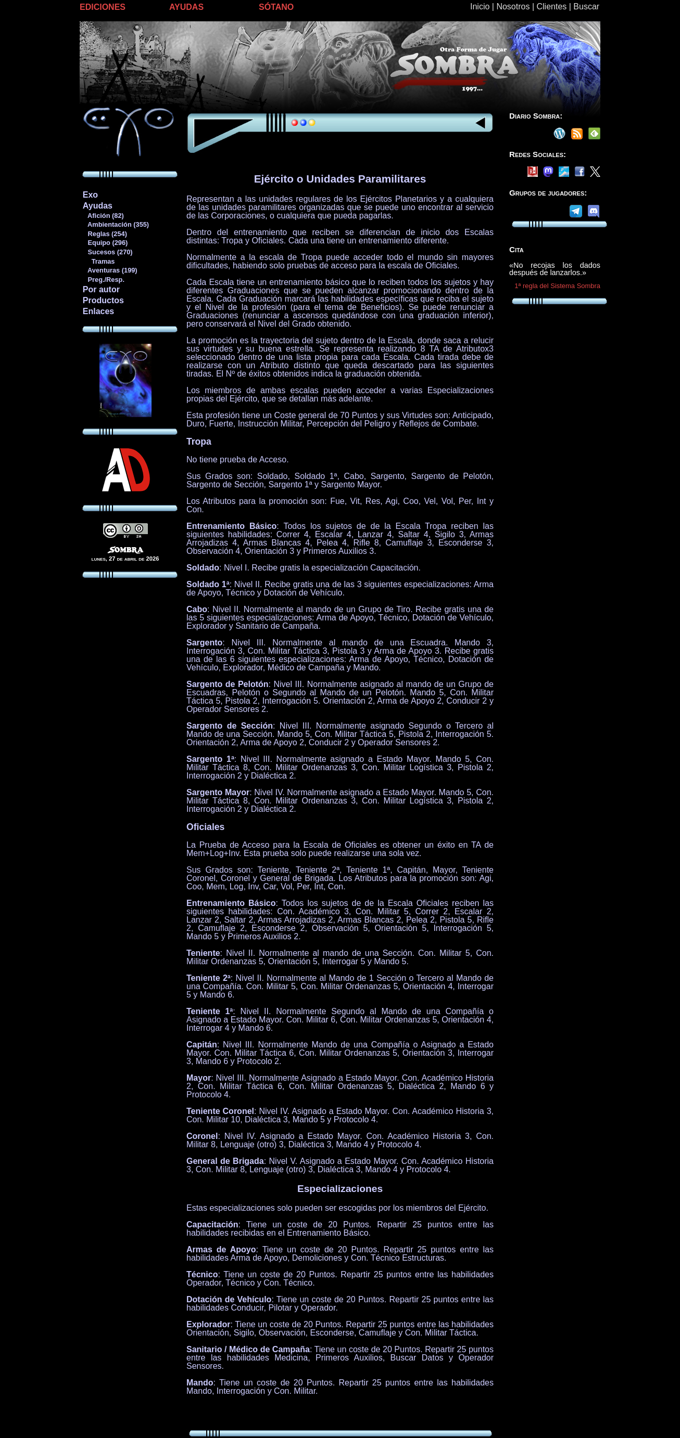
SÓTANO (276, 7)
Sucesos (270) (107, 252)
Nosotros (513, 6)
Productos (103, 300)
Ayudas (97, 205)
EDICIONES (102, 7)
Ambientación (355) (115, 224)
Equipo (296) (105, 243)
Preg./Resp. (103, 279)
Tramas (98, 261)
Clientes (551, 6)
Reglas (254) (104, 234)
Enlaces (98, 311)
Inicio (479, 6)
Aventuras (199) (109, 270)
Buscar (586, 6)
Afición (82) (103, 215)
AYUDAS (186, 7)
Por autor (101, 289)
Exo (90, 194)
